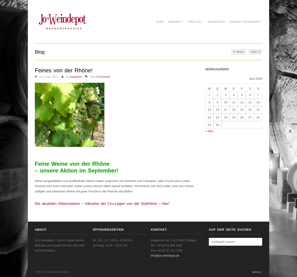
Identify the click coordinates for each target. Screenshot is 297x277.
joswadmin (76, 76)
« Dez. (209, 131)
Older (255, 52)
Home (160, 21)
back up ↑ (257, 272)
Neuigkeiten (216, 21)
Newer (239, 52)
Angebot (175, 21)
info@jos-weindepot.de (165, 255)
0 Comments (103, 76)
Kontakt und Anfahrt (246, 21)
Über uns (195, 21)
